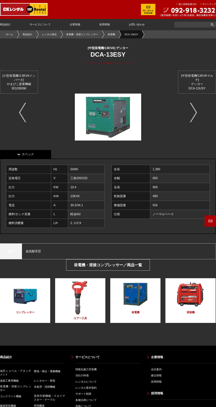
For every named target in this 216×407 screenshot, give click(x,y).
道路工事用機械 (9, 380)
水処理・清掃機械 (44, 386)
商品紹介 (5, 24)
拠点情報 (156, 375)
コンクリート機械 (10, 396)
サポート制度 (83, 393)
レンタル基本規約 (86, 387)
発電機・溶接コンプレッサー (82, 34)
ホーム (9, 34)
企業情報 (75, 24)
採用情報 (104, 24)
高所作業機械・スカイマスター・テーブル (49, 397)
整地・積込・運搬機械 (47, 371)
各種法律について (86, 400)
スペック (28, 154)
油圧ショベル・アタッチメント (15, 372)
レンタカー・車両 (44, 380)
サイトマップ (209, 4)
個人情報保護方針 (187, 4)
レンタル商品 (49, 34)
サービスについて (40, 24)
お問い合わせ (137, 24)
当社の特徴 (82, 375)
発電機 (111, 34)
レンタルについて (86, 381)
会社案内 (156, 369)
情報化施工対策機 (86, 369)
